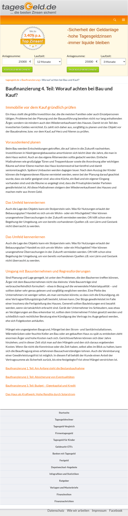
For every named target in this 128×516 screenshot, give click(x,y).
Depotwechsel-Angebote (64, 467)
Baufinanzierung (30, 79)
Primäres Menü (123, 19)
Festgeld (64, 460)
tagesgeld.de (12, 79)
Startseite (64, 412)
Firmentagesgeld (64, 433)
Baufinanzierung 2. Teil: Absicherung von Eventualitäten (40, 376)
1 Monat (47, 61)
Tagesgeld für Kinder (64, 439)
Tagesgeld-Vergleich (64, 426)
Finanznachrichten (64, 501)
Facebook (115, 510)
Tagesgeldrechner (64, 419)
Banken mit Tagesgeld (64, 453)
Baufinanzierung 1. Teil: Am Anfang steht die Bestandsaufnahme (45, 368)
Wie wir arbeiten (78, 510)
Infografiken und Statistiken (64, 473)
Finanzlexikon (64, 494)
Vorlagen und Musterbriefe (64, 487)
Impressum (99, 510)
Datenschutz (55, 510)
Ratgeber (64, 480)
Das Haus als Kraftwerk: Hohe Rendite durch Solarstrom (40, 394)
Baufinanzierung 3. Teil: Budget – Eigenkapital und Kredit (41, 385)
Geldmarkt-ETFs (64, 446)
